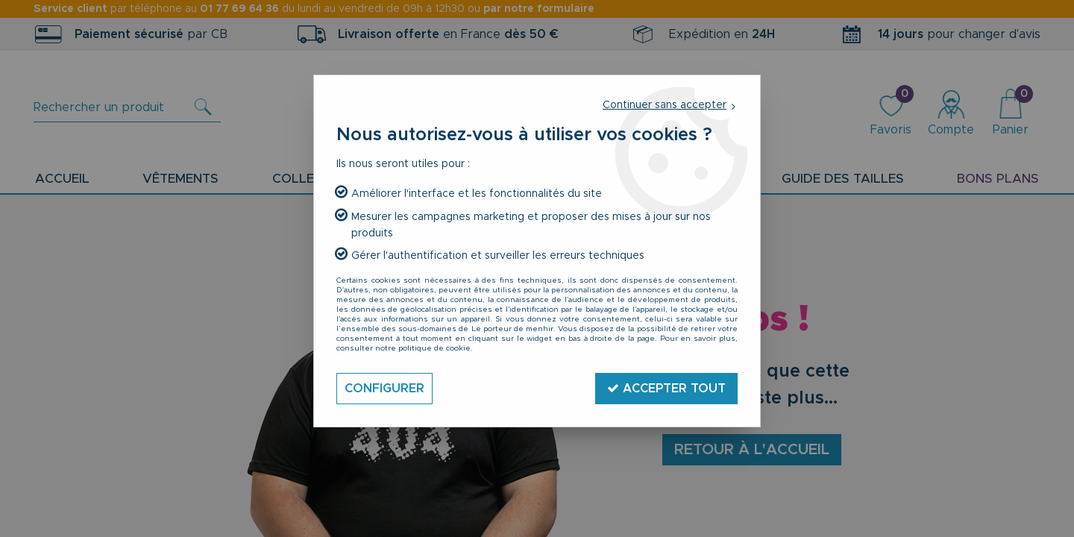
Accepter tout (666, 388)
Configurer (384, 389)
